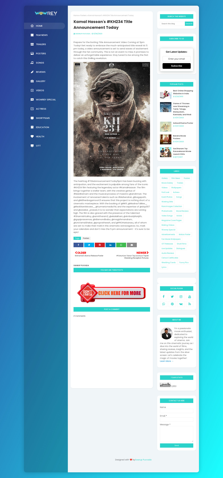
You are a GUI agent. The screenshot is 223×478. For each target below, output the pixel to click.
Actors (179, 215)
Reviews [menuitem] (38, 72)
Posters (83, 15)
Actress (176, 192)
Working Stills (167, 201)
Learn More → (167, 361)
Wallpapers (176, 187)
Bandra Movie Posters (179, 137)
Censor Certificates (170, 258)
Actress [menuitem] (38, 108)
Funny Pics (184, 262)
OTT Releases (167, 244)
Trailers (180, 183)
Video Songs (167, 215)
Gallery (165, 178)
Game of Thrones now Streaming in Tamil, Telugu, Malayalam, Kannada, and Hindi (182, 109)
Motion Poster (184, 234)
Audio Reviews (168, 253)
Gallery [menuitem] (37, 81)
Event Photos (167, 197)
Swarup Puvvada (82, 33)
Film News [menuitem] (39, 35)
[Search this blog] (172, 24)
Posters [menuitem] (38, 53)
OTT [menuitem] (35, 145)
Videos (165, 187)
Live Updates (167, 248)
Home (76, 15)
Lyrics (164, 267)
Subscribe (176, 66)
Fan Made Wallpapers (171, 239)
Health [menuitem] (37, 136)
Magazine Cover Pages (172, 220)
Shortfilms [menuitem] (40, 118)
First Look (165, 192)
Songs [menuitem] (37, 62)
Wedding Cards (169, 262)
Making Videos (168, 225)
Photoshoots (167, 211)
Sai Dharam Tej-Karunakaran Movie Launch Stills (182, 151)
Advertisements (168, 234)
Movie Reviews (182, 211)
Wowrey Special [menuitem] (43, 99)
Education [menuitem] (39, 127)
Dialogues (180, 248)
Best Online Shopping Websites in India (183, 92)
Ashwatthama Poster (183, 123)
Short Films (181, 244)
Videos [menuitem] (37, 90)
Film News (176, 178)
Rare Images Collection (172, 206)
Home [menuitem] (36, 26)
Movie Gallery (167, 183)
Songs (179, 197)
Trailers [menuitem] (38, 44)
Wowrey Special (168, 230)
